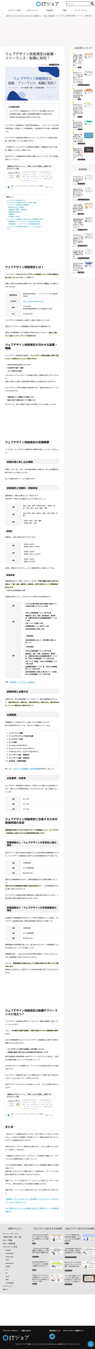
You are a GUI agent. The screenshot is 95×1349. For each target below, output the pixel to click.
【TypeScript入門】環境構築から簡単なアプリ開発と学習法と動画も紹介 (40, 1251)
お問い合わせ (26, 1330)
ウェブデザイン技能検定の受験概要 (18, 205)
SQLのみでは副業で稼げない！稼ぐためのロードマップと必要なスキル (78, 266)
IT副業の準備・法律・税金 (12, 1237)
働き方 (5, 1289)
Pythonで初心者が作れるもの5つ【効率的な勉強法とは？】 (78, 124)
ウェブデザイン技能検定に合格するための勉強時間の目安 (25, 219)
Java (7, 1276)
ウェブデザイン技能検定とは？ (16, 200)
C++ (7, 1270)
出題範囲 (11, 214)
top (90, 1344)
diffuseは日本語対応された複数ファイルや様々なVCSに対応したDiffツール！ (78, 193)
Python (8, 1250)
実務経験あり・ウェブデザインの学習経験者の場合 (24, 224)
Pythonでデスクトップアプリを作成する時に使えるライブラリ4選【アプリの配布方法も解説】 (78, 110)
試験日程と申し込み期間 (16, 207)
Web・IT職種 (7, 1240)
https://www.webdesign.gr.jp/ (33, 301)
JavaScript (9, 1253)
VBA (7, 1279)
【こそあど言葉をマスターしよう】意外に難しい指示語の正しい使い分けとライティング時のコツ (73, 1279)
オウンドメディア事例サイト (73, 1330)
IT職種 (64, 10)
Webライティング (32, 10)
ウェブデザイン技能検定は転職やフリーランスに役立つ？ (25, 226)
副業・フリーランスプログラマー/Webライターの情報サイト (47, 1344)
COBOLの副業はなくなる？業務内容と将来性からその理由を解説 (78, 208)
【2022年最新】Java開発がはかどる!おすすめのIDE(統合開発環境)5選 (78, 93)
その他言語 (9, 1283)
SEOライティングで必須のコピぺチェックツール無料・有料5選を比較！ (73, 1264)
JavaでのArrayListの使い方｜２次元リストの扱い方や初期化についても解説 (40, 1238)
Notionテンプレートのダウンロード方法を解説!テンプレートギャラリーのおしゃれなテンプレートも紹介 (78, 78)
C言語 (8, 1266)
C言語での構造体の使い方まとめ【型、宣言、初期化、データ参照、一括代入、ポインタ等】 (78, 60)
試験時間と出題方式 (14, 212)
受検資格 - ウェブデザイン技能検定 (22, 682)
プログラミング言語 (14, 10)
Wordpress (9, 1263)
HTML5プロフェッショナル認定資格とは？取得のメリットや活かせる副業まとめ (78, 239)
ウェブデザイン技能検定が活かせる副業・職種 (21, 202)
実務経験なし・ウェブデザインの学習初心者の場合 (24, 221)
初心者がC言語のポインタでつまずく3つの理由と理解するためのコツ (40, 1264)
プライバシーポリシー (11, 1330)
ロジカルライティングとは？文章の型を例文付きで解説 (78, 178)
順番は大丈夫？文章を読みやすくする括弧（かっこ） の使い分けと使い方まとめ (78, 153)
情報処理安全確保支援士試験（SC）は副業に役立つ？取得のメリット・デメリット (78, 223)
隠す (11, 197)
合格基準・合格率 (14, 216)
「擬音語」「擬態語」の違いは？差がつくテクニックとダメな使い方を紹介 (78, 138)
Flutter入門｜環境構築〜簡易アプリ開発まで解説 (78, 253)
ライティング (7, 1286)
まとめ (9, 229)
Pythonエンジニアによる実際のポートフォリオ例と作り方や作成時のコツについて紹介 (40, 1278)
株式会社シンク (54, 1330)
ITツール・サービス (81, 10)
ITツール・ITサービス (10, 1233)
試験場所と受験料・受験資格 (17, 209)
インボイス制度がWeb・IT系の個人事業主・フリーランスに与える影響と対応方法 (73, 1238)
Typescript (9, 1256)
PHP (7, 1260)
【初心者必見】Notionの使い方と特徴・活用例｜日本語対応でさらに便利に (73, 1252)
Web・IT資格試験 (54, 65)
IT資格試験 (49, 10)
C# (6, 1273)
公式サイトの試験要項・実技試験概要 (26, 768)
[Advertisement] (47, 31)
